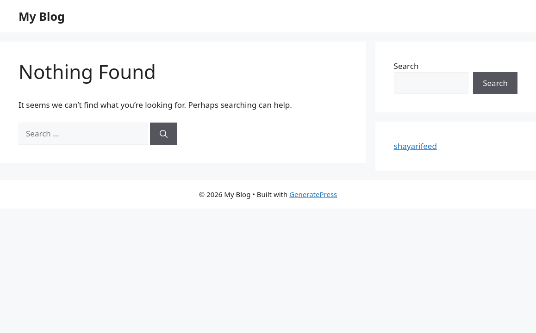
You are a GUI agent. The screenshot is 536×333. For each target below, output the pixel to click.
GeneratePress (313, 194)
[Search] (163, 134)
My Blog (42, 16)
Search (406, 66)
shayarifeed (415, 146)
